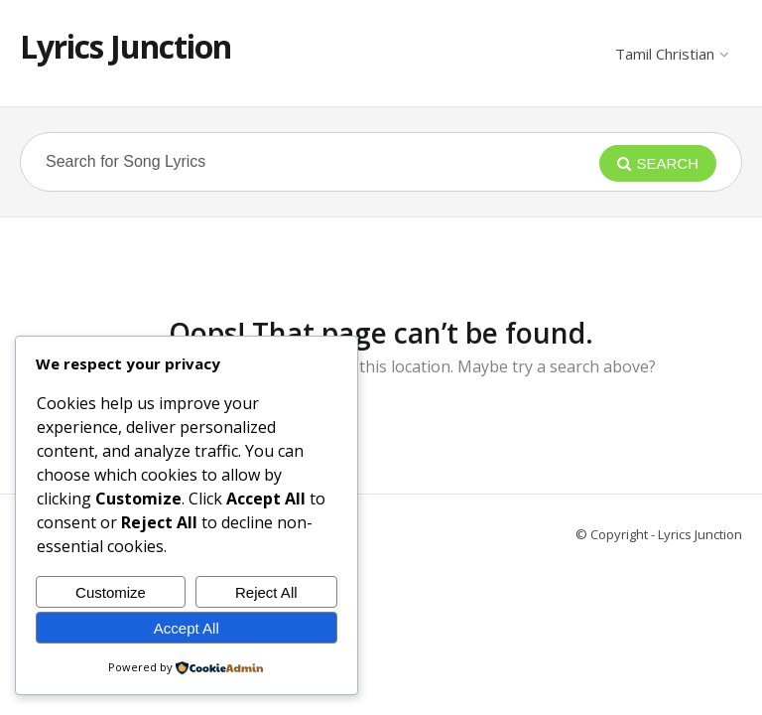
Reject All (266, 592)
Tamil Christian (671, 54)
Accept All (186, 628)
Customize (110, 592)
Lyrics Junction (125, 46)
